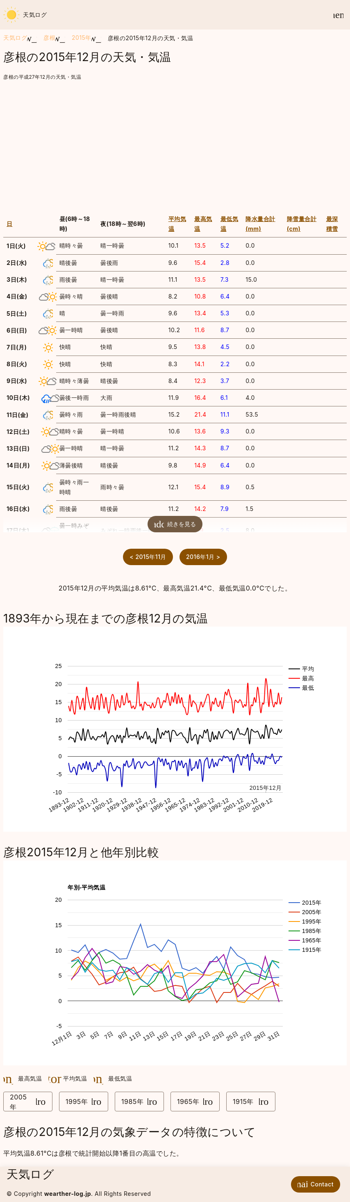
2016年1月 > (203, 556)
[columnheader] (29, 224)
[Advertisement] (175, 143)
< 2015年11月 (148, 556)
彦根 (49, 37)
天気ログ (25, 15)
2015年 (81, 37)
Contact (313, 1184)
